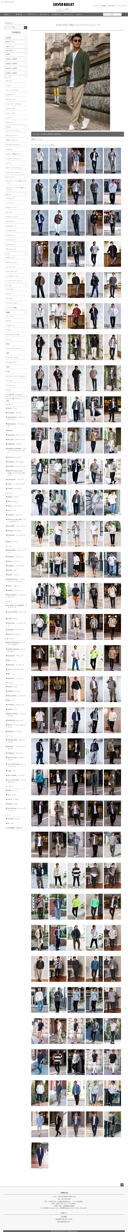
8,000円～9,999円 (11, 73)
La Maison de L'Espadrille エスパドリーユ (17, 606)
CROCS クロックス (14, 488)
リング (9, 339)
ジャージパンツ (12, 240)
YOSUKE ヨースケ (14, 819)
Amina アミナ (12, 408)
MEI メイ (11, 674)
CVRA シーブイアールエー (16, 484)
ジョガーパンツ (12, 230)
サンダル (9, 298)
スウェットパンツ (12, 217)
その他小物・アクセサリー (15, 394)
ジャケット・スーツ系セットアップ (16, 182)
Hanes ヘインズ (13, 561)
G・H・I (9, 546)
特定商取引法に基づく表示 (64, 1219)
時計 (8, 344)
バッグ (8, 254)
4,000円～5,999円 (11, 63)
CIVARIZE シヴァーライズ (16, 466)
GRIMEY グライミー (15, 590)
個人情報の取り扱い (64, 1221)
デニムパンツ (11, 198)
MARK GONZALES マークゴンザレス (16, 650)
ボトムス (8, 194)
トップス (8, 77)
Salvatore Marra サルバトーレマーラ (17, 741)
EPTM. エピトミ (13, 501)
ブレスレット (11, 325)
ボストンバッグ (12, 262)
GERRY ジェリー (14, 575)
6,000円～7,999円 (11, 68)
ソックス (9, 381)
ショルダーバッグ (12, 276)
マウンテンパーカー (13, 172)
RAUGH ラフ (12, 709)
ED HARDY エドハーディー (17, 526)
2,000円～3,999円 (11, 59)
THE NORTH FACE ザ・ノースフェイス (16, 765)
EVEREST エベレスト (15, 515)
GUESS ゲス (12, 570)
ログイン (96, 6)
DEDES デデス (13, 497)
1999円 (8, 54)
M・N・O (10, 639)
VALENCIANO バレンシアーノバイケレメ (17, 809)
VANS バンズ (12, 790)
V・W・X (10, 786)
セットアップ (10, 177)
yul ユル (11, 823)
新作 (6, 14)
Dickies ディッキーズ (15, 506)
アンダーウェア (12, 362)
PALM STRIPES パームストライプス (17, 715)
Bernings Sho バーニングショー (17, 425)
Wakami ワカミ (13, 804)
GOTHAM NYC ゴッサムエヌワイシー (17, 596)
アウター (8, 127)
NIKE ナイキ (12, 660)
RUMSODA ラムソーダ (15, 720)
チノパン (9, 212)
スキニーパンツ (12, 207)
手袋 (8, 371)
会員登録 (103, 6)
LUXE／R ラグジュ (14, 634)
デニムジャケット (12, 135)
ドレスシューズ (12, 303)
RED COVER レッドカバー (17, 696)
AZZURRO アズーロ (14, 413)
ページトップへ (122, 1184)
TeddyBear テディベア (15, 753)
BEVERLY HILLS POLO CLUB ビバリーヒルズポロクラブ (16, 473)
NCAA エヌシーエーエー (16, 669)
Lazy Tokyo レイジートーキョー (17, 624)
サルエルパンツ (12, 226)
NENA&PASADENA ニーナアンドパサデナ (17, 643)
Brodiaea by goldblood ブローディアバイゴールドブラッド (17, 451)
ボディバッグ (11, 257)
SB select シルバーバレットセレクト (17, 747)
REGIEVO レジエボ (14, 731)
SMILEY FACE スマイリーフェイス (16, 759)
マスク (9, 390)
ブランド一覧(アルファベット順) (14, 399)
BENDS (10, 430)
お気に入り (56, 14)
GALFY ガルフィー (14, 586)
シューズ (8, 285)
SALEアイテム (10, 42)
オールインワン (12, 249)
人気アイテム (10, 46)
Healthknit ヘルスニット (16, 557)
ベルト (9, 330)
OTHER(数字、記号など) (14, 828)
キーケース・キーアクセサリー (16, 376)
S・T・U (9, 736)
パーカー (9, 118)
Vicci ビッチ (12, 795)
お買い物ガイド (112, 6)
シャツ (9, 85)
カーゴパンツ (11, 221)
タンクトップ (11, 99)
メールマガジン (123, 6)
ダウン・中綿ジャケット (14, 154)
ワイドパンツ (11, 235)
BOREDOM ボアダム (15, 444)
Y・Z (8, 815)
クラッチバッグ (12, 271)
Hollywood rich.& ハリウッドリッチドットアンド (16, 580)
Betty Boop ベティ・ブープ (17, 435)
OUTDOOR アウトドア (15, 656)
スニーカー (10, 289)
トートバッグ (11, 267)
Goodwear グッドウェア (16, 566)
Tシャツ (9, 81)
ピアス (9, 321)
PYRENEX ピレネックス (16, 705)
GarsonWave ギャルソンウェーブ (17, 551)
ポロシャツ (10, 94)
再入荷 (19, 14)
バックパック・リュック (14, 280)
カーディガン (11, 108)
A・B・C (9, 404)
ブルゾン (9, 149)
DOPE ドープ (12, 542)
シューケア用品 (12, 307)
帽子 (8, 353)
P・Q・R (10, 683)
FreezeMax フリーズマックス (17, 536)
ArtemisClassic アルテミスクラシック (16, 418)
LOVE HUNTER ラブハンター (17, 613)
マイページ (68, 14)
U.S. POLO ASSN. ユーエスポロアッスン (17, 781)
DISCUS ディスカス (14, 530)
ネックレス (10, 316)
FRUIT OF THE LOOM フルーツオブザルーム (17, 520)
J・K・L (9, 601)
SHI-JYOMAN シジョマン (16, 775)
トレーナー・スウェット (14, 104)
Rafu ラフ (11, 700)
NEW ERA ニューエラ (15, 678)
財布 (8, 367)
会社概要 (64, 1216)
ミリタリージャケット (14, 158)
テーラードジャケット (14, 131)
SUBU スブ (12, 771)
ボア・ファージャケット (14, 168)
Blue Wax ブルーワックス (16, 439)
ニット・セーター (12, 90)
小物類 (8, 312)
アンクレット (11, 385)
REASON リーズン (14, 691)
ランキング (44, 14)
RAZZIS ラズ (12, 687)
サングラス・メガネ (13, 334)
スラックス (10, 244)
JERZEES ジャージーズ (16, 630)
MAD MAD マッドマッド (16, 665)
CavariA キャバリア (14, 457)
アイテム (31, 14)
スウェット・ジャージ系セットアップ (16, 189)
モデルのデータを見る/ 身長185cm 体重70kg (47, 134)
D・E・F (9, 493)
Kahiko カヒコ (13, 618)
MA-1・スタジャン (12, 140)
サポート (64, 1213)
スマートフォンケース (14, 348)
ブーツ (9, 294)
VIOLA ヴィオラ (13, 799)
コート (9, 163)
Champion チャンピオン (16, 462)
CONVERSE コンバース (16, 479)
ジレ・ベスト (11, 113)
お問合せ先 (64, 1193)
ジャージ (9, 122)
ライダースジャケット (14, 145)
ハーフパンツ (11, 203)
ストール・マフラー (13, 358)
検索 (123, 14)
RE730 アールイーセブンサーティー (17, 726)
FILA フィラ (12, 510)
